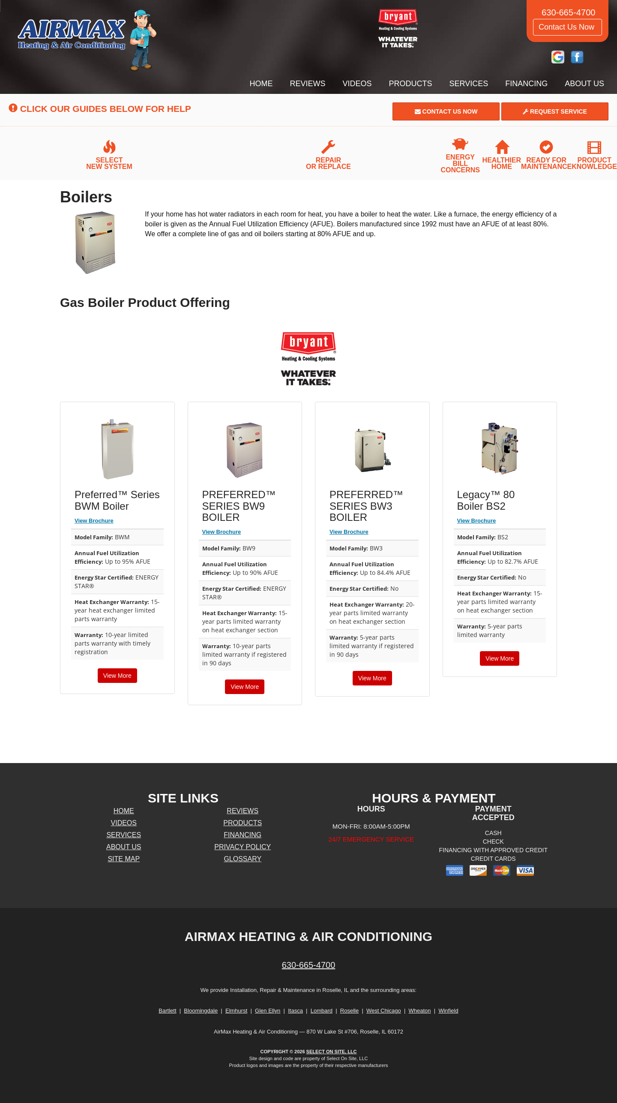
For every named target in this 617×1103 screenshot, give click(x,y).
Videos (357, 83)
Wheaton (420, 1010)
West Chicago (383, 1010)
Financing (526, 83)
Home (261, 83)
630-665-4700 (308, 965)
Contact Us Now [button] (567, 27)
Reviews (308, 83)
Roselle (349, 1010)
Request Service (555, 111)
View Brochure (94, 520)
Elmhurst (236, 1010)
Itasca (295, 1010)
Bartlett (167, 1010)
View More (117, 675)
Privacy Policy (242, 847)
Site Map (124, 859)
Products (410, 83)
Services (468, 83)
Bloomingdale (201, 1010)
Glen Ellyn (267, 1010)
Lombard (321, 1010)
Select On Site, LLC (331, 1051)
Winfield (448, 1010)
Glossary (242, 859)
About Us (584, 83)
